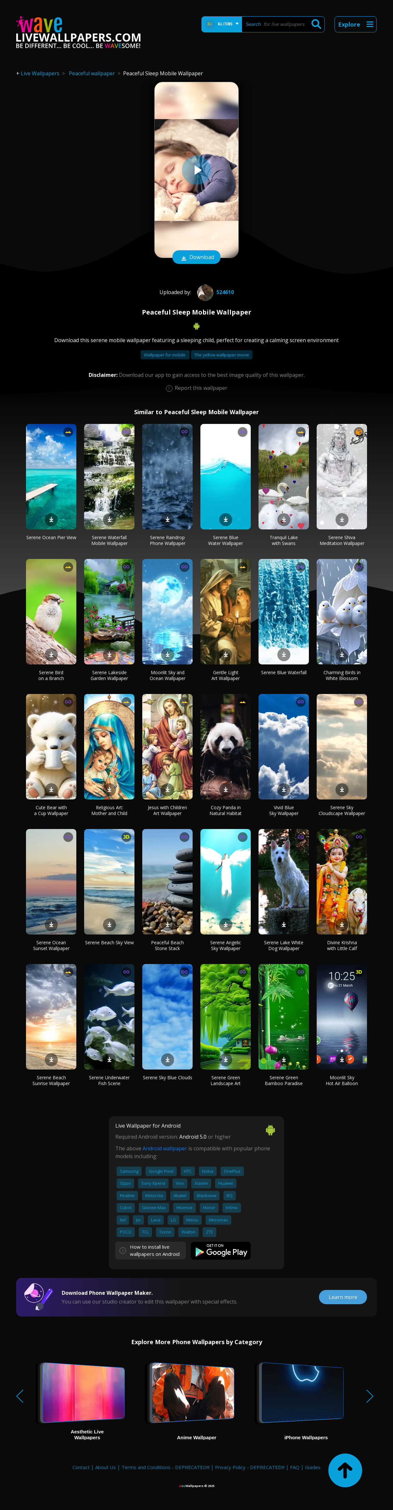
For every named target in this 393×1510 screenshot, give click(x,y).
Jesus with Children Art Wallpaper (167, 810)
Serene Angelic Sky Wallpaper (225, 945)
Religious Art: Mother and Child (109, 810)
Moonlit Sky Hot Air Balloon (342, 1080)
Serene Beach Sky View (109, 942)
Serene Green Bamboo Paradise (284, 1080)
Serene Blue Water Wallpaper (225, 540)
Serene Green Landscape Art (225, 1080)
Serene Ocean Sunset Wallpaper (51, 945)
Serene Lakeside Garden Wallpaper (109, 675)
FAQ (294, 1467)
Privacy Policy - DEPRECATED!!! (250, 1467)
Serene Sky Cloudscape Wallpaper (342, 810)
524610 (215, 292)
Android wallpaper (165, 1148)
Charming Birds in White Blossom (342, 675)
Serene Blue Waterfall (284, 672)
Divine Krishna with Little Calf (342, 945)
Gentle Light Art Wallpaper (225, 675)
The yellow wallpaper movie (221, 355)
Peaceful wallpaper (92, 73)
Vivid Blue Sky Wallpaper (283, 810)
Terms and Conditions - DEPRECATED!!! (165, 1467)
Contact (81, 1467)
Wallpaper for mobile (165, 355)
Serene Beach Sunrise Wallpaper (51, 1080)
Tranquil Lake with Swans (284, 540)
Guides (313, 1467)
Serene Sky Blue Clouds (167, 1077)
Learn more (343, 1297)
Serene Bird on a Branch (51, 675)
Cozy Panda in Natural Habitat (225, 810)
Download (196, 258)
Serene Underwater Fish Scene (109, 1080)
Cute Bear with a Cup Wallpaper (51, 810)
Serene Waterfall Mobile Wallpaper (109, 540)
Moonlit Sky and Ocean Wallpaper (167, 675)
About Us (105, 1467)
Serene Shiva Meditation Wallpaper (342, 540)
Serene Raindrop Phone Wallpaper (167, 540)
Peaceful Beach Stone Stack (167, 945)
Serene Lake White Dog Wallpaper (283, 945)
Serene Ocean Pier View (51, 537)
